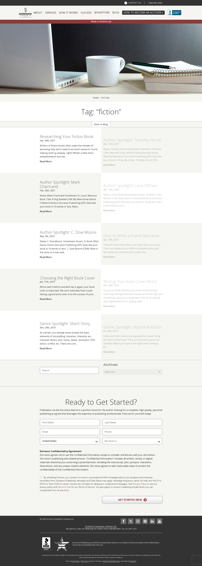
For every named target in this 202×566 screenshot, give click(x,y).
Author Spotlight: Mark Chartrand (60, 190)
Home (96, 97)
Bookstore (102, 12)
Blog (115, 12)
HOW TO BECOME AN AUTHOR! (142, 12)
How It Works (68, 12)
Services (50, 12)
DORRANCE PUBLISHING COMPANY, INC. (101, 526)
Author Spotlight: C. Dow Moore (68, 237)
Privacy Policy (140, 484)
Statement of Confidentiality (111, 561)
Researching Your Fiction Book (66, 142)
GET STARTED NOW (132, 500)
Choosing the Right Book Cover (67, 283)
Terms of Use (64, 487)
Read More (46, 166)
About (37, 12)
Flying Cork (132, 561)
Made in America (99, 21)
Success (86, 12)
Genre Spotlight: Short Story (65, 329)
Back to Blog (101, 124)
